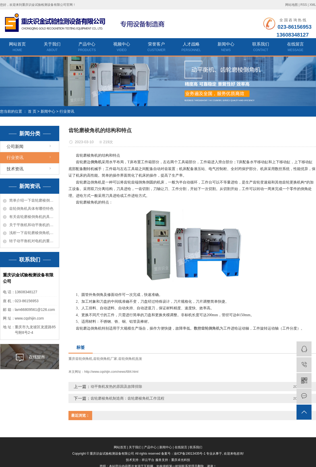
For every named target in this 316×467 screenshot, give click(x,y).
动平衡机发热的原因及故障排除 (116, 386)
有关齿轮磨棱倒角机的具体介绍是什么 (32, 217)
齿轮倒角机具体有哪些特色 (31, 208)
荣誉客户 (156, 47)
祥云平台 (148, 460)
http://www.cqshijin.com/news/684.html (111, 372)
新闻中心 (226, 47)
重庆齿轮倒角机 (80, 359)
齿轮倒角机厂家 (105, 359)
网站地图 (291, 5)
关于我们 (52, 47)
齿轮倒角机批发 (130, 359)
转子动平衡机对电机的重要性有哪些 (32, 241)
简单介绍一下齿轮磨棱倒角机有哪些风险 (32, 200)
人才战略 (191, 47)
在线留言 (295, 47)
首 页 (32, 111)
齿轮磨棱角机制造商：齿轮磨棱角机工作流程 (127, 398)
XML (312, 5)
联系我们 (260, 47)
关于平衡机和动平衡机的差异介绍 (32, 225)
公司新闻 (15, 146)
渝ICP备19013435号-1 (189, 453)
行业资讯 (67, 111)
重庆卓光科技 (180, 460)
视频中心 (121, 47)
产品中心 (86, 47)
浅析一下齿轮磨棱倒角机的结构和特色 (32, 233)
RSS (303, 5)
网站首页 (17, 47)
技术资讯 (15, 169)
